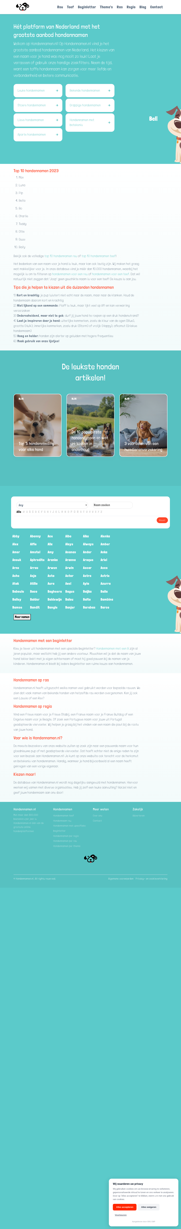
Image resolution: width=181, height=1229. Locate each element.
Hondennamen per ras (65, 840)
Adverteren (139, 815)
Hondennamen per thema (66, 846)
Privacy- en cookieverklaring (151, 878)
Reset (162, 520)
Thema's (106, 7)
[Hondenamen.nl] (27, 7)
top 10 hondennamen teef (99, 256)
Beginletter (87, 7)
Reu (60, 7)
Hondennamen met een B (112, 648)
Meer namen (22, 617)
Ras (120, 7)
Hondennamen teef (63, 815)
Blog (142, 7)
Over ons (97, 815)
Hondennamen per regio (66, 835)
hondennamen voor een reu (70, 274)
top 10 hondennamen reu (61, 256)
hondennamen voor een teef (110, 274)
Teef (70, 7)
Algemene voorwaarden (121, 878)
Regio (131, 7)
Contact (156, 7)
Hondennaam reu (62, 820)
